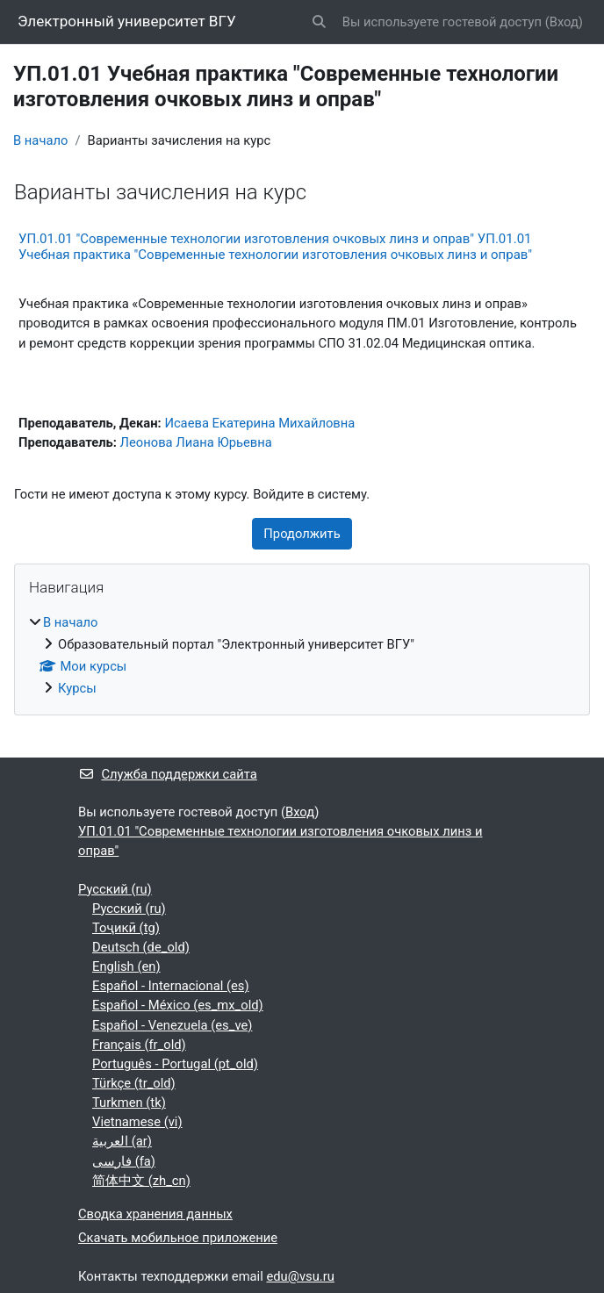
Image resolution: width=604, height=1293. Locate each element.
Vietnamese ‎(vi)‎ (137, 1122)
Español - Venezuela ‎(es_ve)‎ (172, 1025)
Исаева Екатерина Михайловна (259, 423)
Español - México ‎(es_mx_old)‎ (177, 1005)
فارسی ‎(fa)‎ (123, 1161)
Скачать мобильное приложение (177, 1238)
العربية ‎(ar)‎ (122, 1141)
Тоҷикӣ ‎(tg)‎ (126, 928)
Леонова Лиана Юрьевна (196, 442)
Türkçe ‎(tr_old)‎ (134, 1083)
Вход (564, 22)
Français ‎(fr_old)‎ (139, 1044)
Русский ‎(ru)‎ (115, 889)
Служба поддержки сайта (167, 774)
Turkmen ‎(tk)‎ (129, 1102)
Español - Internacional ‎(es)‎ (170, 986)
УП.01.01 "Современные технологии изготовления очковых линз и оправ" (280, 840)
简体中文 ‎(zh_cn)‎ (141, 1181)
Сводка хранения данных (155, 1214)
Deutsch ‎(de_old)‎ (141, 947)
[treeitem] (302, 656)
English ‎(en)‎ (126, 966)
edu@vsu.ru (300, 1276)
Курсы (77, 688)
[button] (318, 22)
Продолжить (301, 534)
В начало (40, 140)
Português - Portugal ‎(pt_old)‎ (175, 1064)
